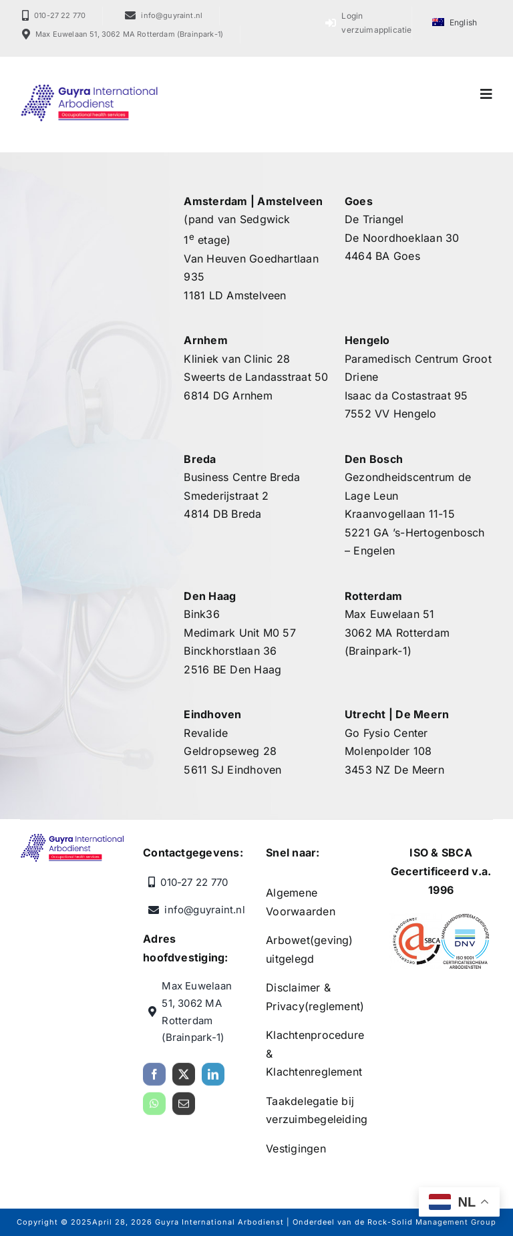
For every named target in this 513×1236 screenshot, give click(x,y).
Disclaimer (293, 987)
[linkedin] (213, 1079)
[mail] (183, 1109)
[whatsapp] (154, 1109)
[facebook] (154, 1079)
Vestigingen (296, 1148)
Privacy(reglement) (315, 1006)
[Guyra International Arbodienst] (89, 89)
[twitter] (183, 1079)
